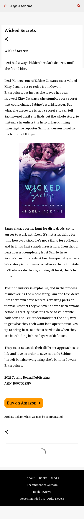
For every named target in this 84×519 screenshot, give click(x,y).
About (31, 478)
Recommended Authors (42, 485)
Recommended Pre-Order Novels (42, 498)
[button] (6, 39)
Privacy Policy (53, 508)
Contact (38, 508)
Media (55, 478)
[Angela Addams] (5, 6)
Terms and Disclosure (20, 508)
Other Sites (69, 508)
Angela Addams (21, 6)
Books (43, 478)
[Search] (79, 5)
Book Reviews (42, 491)
